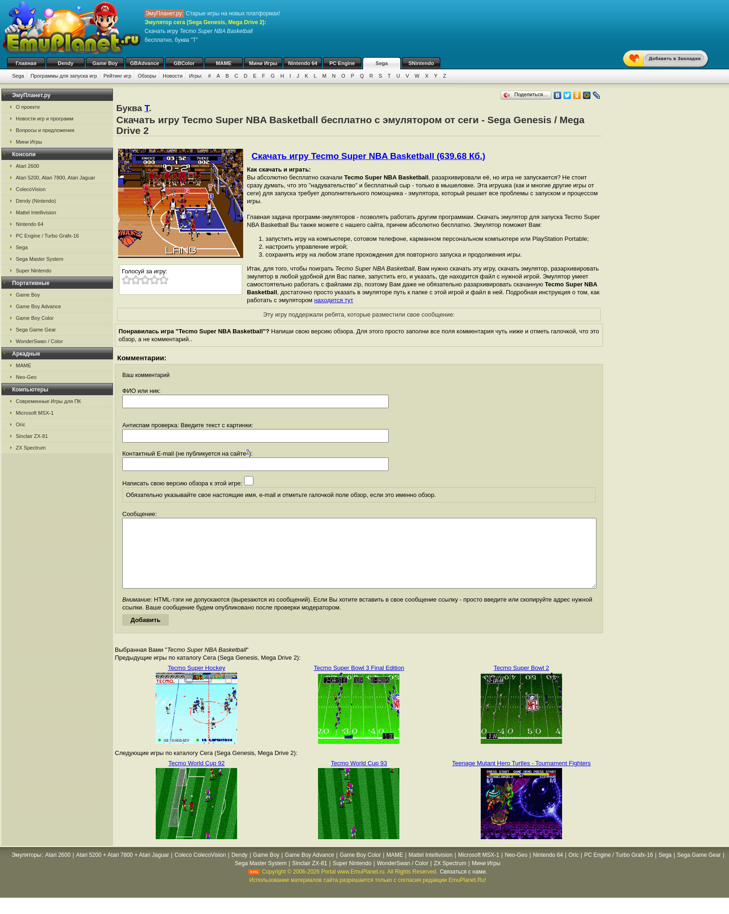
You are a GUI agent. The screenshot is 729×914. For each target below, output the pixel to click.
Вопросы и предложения (45, 130)
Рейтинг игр (118, 76)
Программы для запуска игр (64, 76)
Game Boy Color (34, 318)
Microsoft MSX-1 (34, 413)
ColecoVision (31, 189)
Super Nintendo (33, 270)
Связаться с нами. (463, 885)
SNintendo (421, 63)
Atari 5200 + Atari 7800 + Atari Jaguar (122, 869)
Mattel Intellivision (36, 212)
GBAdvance (144, 63)
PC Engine (342, 63)
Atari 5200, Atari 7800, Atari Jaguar (55, 177)
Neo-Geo (26, 377)
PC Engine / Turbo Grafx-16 (47, 235)
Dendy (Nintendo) (36, 201)
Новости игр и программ (44, 118)
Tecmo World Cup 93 (359, 777)
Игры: (196, 76)
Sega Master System (39, 259)
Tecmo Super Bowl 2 (521, 681)
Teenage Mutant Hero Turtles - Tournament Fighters (521, 777)
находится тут (333, 300)
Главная (26, 63)
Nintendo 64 (303, 63)
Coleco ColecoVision (200, 869)
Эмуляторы (26, 869)
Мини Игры (263, 63)
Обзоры (147, 76)
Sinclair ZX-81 (32, 436)
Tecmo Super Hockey (196, 681)
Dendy (65, 63)
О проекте (28, 107)
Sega (382, 63)
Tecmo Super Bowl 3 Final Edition (359, 681)
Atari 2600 (27, 166)
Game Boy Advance (38, 306)
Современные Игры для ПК (48, 401)
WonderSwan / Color (39, 341)
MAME (224, 63)
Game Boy (105, 63)
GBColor (183, 63)
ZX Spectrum (31, 447)
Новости (173, 76)
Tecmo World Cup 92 (196, 777)
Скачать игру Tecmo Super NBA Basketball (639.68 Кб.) (368, 156)
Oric (20, 424)
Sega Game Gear (36, 329)
